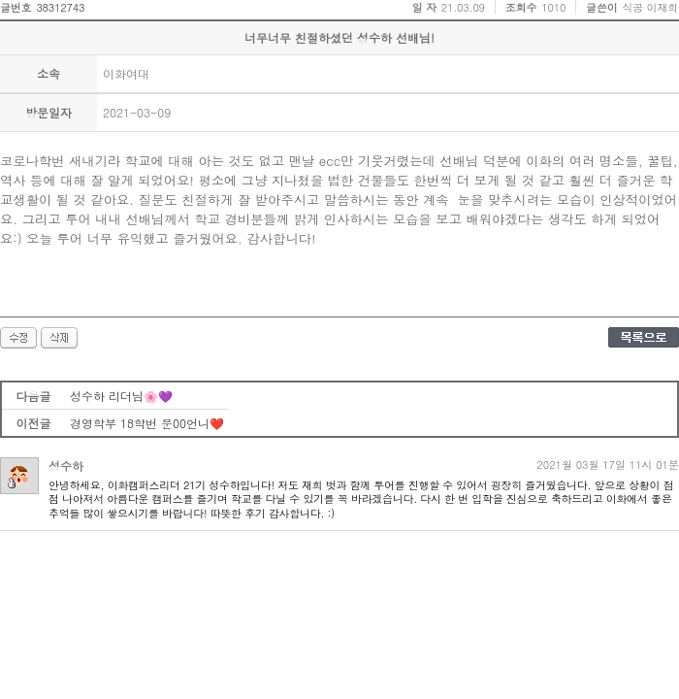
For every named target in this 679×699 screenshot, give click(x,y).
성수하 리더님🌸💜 (121, 395)
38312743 (60, 7)
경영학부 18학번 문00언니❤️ (147, 423)
